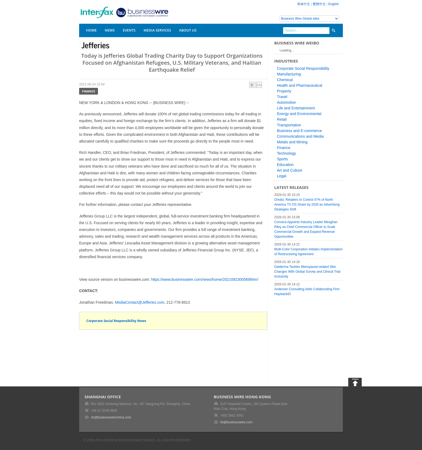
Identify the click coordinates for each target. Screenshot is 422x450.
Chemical (285, 80)
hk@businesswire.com (236, 422)
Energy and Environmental (299, 114)
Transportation (289, 125)
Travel (282, 97)
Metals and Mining (292, 142)
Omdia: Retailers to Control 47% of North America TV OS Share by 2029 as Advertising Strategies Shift (307, 204)
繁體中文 (319, 4)
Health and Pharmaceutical (299, 85)
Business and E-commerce (299, 131)
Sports (282, 159)
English (333, 4)
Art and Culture (289, 170)
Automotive (286, 102)
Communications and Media (300, 136)
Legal (281, 176)
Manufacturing (289, 74)
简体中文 (303, 4)
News (110, 30)
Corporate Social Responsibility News (116, 321)
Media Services (157, 30)
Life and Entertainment (296, 108)
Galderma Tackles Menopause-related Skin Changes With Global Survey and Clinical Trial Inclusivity (307, 271)
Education (285, 164)
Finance (88, 91)
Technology (286, 153)
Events (129, 30)
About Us (188, 30)
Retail (282, 119)
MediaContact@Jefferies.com (139, 302)
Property (284, 91)
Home (91, 30)
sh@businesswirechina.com (111, 417)
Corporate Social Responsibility (303, 68)
